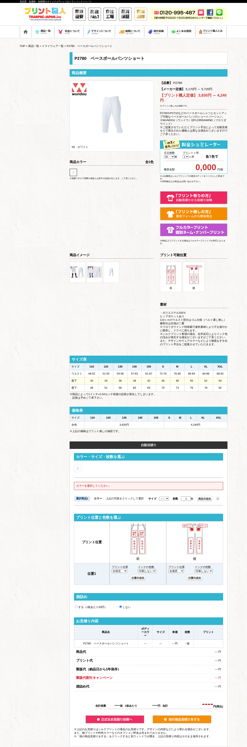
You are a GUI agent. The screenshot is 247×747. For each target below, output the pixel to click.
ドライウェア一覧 (53, 46)
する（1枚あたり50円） (91, 607)
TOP (22, 46)
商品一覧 (33, 46)
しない (125, 607)
